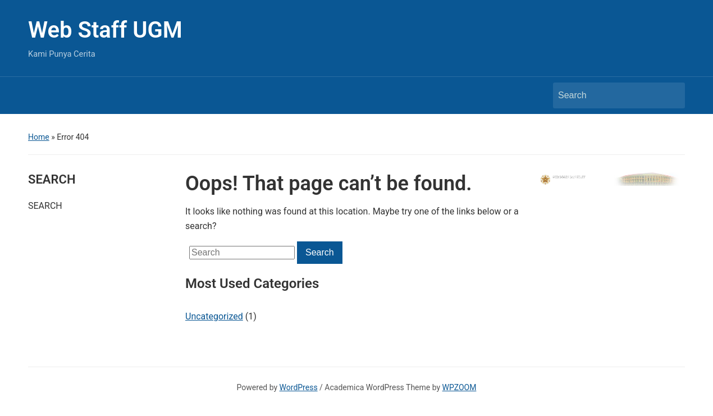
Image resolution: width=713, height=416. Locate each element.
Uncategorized (214, 316)
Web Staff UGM (105, 30)
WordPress (299, 387)
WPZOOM (459, 387)
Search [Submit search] (670, 95)
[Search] (608, 95)
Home (38, 136)
